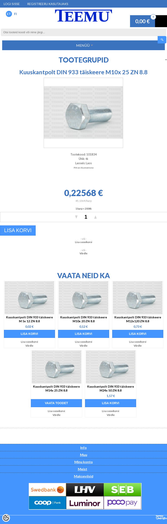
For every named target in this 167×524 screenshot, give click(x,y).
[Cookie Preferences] (6, 518)
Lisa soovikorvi (83, 242)
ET (9, 14)
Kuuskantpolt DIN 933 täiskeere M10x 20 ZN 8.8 (83, 319)
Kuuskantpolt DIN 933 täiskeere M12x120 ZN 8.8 (137, 319)
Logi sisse (12, 4)
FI (15, 14)
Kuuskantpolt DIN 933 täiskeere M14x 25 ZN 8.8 (56, 388)
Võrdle (83, 253)
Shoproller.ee (161, 517)
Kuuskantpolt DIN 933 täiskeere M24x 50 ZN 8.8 (110, 388)
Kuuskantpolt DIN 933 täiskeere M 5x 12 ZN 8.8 (29, 319)
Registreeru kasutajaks (47, 4)
